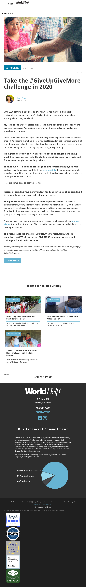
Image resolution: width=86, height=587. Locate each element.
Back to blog (7, 13)
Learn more (12, 260)
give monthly (49, 170)
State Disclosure (48, 504)
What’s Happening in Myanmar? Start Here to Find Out (20, 317)
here (37, 451)
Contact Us (43, 412)
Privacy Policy (37, 504)
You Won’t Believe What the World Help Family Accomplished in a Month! (21, 353)
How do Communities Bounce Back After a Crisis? (62, 317)
